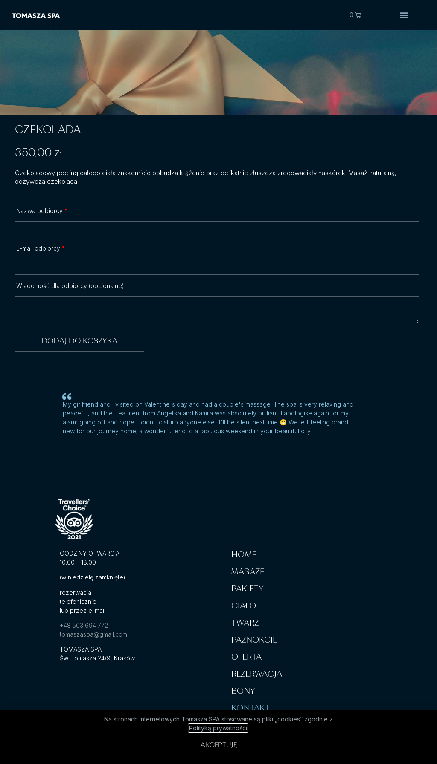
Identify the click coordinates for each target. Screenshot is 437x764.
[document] (218, 382)
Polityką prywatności (218, 728)
